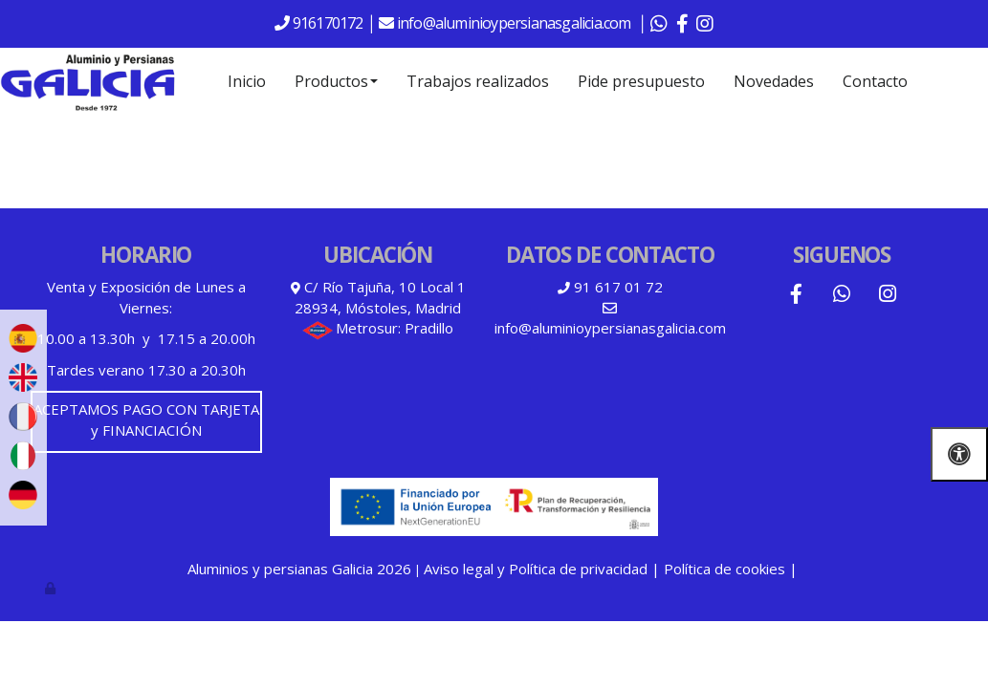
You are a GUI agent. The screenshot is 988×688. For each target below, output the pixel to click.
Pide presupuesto (641, 81)
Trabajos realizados (477, 81)
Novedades (774, 81)
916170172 (326, 22)
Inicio (247, 81)
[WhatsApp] (842, 295)
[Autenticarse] (51, 587)
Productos (336, 81)
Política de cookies (724, 568)
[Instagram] (887, 295)
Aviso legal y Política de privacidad (536, 568)
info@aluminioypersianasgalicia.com (515, 22)
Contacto (875, 81)
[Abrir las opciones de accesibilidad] (959, 454)
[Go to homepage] (88, 81)
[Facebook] (796, 295)
